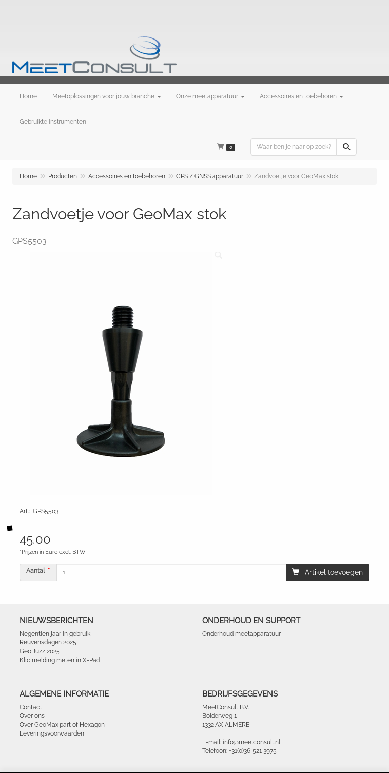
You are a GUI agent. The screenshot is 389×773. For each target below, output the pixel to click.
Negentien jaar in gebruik (55, 633)
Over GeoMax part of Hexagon (62, 724)
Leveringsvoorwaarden (52, 733)
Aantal (35, 571)
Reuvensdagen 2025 (48, 642)
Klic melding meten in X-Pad (60, 660)
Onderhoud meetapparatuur (241, 633)
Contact (31, 707)
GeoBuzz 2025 (40, 651)
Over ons (32, 715)
